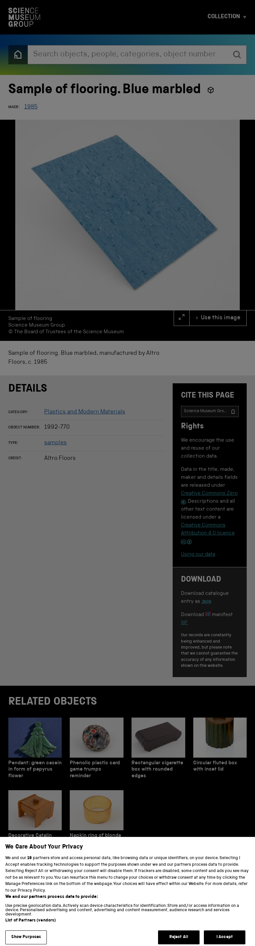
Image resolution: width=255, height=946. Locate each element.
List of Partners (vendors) (30, 927)
